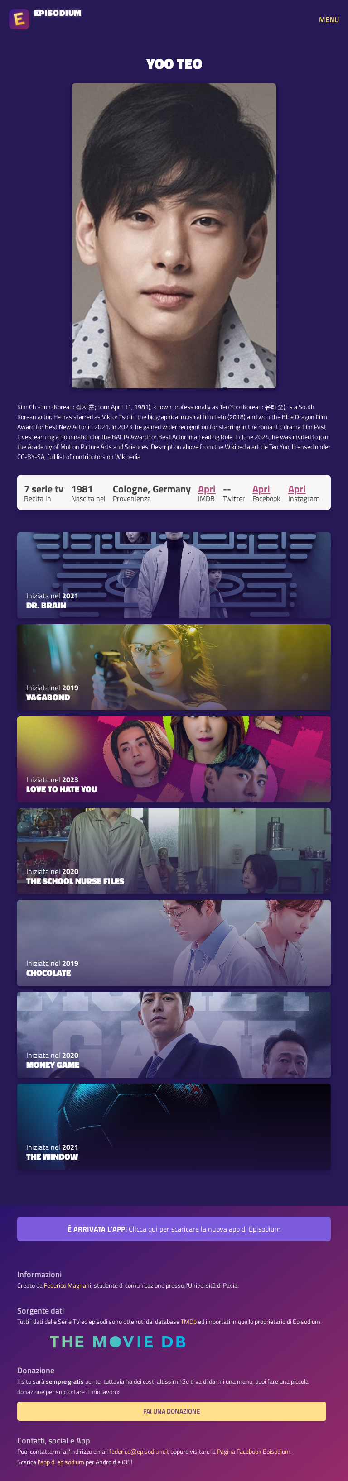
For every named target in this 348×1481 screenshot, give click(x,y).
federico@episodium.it (139, 1452)
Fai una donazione (171, 1411)
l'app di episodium (61, 1462)
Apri (207, 489)
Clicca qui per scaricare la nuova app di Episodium (174, 1228)
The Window (52, 1156)
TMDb (189, 1322)
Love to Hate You (61, 789)
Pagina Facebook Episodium (253, 1452)
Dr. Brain (46, 605)
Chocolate (48, 973)
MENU (329, 19)
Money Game (52, 1065)
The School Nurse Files (75, 881)
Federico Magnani (67, 1285)
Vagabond (48, 697)
